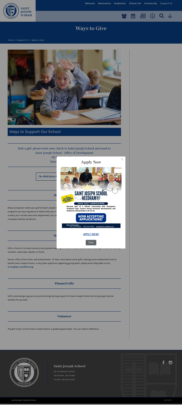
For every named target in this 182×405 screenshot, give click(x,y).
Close (91, 242)
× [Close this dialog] (122, 160)
